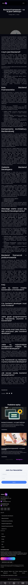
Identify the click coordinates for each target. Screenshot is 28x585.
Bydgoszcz (5, 572)
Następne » (19, 459)
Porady (3, 539)
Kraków (23, 572)
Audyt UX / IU (4, 528)
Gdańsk (10, 571)
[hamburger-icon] (23, 3)
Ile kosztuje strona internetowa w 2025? (9, 575)
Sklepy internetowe (5, 518)
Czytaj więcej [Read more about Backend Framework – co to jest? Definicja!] (4, 429)
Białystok (21, 571)
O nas (3, 533)
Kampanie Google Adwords (7, 523)
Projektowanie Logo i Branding (7, 520)
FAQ (2, 544)
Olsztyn (16, 571)
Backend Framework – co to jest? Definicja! (13, 422)
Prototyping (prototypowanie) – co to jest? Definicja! (13, 449)
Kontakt (3, 546)
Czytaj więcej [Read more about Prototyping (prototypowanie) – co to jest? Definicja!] (4, 456)
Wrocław (15, 572)
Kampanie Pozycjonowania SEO (7, 526)
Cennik (3, 541)
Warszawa (6, 571)
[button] (7, 393)
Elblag (2, 571)
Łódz (14, 571)
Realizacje (3, 536)
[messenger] (14, 583)
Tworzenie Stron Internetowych (7, 515)
